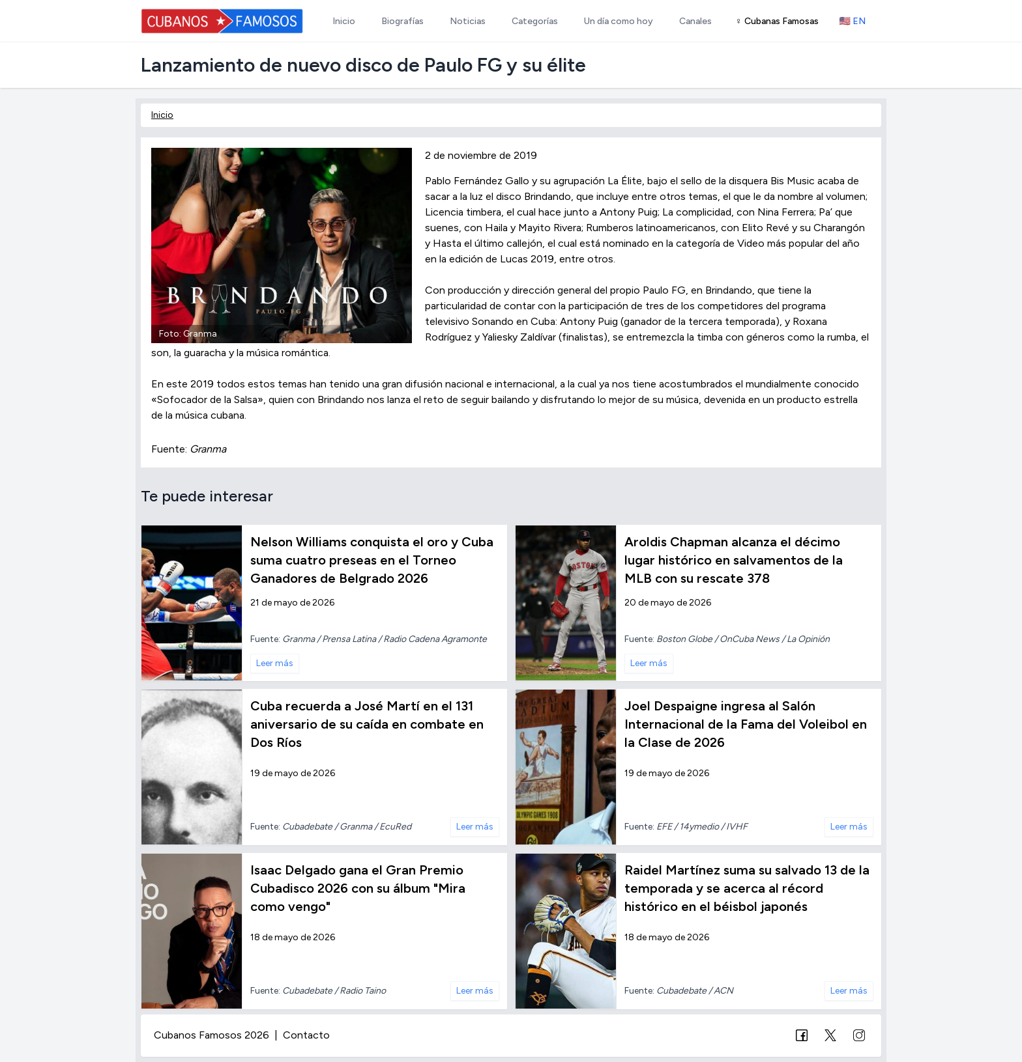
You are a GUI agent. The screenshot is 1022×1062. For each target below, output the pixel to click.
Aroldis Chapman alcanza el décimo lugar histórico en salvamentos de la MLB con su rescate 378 (733, 560)
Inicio (162, 114)
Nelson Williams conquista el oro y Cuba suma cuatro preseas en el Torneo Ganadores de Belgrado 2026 (371, 560)
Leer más (274, 663)
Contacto (306, 1035)
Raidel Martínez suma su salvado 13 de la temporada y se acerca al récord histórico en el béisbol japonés (746, 888)
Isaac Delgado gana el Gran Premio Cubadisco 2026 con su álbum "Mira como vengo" (357, 888)
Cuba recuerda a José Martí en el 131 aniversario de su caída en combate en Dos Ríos (367, 724)
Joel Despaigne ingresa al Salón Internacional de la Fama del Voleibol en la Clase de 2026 (745, 724)
